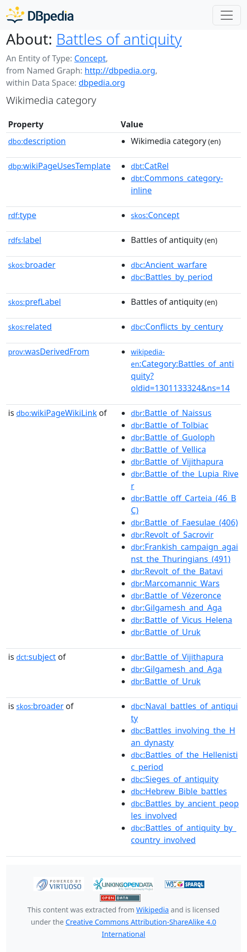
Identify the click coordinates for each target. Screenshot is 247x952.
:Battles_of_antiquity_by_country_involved (183, 833)
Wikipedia (152, 909)
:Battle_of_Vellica (168, 449)
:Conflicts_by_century (177, 326)
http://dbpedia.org (120, 70)
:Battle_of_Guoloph (173, 437)
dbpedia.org (102, 82)
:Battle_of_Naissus (171, 412)
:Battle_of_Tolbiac (169, 425)
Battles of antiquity (119, 39)
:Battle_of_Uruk (166, 632)
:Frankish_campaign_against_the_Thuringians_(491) (184, 553)
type (22, 215)
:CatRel (150, 165)
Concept (89, 58)
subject (36, 656)
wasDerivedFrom (48, 351)
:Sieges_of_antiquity (175, 779)
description (37, 141)
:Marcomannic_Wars (175, 583)
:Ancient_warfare (169, 264)
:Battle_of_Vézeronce (176, 595)
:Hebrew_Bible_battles (179, 791)
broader (31, 264)
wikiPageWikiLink (56, 412)
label (25, 239)
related (30, 326)
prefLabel (34, 301)
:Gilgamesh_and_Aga (176, 607)
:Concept (155, 215)
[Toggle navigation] (227, 15)
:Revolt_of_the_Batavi (177, 571)
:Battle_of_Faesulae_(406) (184, 522)
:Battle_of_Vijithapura (177, 461)
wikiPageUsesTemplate (59, 165)
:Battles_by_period (172, 277)
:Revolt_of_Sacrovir (172, 534)
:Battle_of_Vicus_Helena (181, 619)
